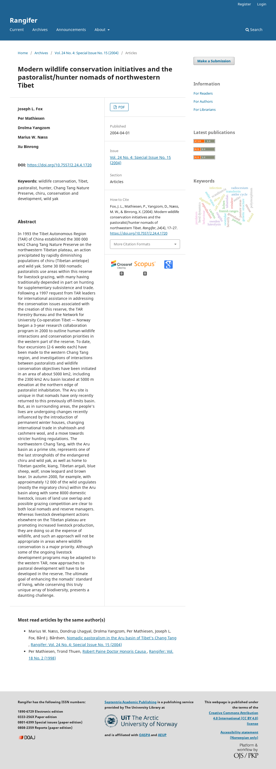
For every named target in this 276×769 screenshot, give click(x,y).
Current (17, 29)
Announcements (71, 29)
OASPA (144, 735)
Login (261, 4)
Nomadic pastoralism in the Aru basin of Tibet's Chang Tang (122, 637)
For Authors (203, 101)
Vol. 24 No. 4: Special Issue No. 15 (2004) (87, 52)
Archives (40, 29)
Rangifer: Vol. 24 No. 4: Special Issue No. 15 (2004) (76, 644)
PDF (121, 107)
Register (244, 4)
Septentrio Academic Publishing (131, 702)
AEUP (162, 735)
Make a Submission (214, 61)
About (100, 29)
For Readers (203, 93)
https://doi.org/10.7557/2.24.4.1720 (59, 164)
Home (23, 52)
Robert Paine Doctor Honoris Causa (114, 651)
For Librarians (205, 109)
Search (254, 29)
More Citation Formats (132, 244)
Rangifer (23, 20)
